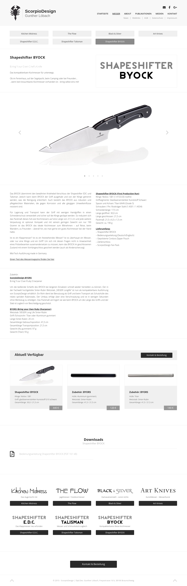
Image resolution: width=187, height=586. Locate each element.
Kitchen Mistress (29, 33)
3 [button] (93, 176)
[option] (93, 136)
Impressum (172, 18)
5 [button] (102, 176)
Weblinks (136, 18)
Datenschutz (157, 18)
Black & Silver (115, 33)
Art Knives (158, 33)
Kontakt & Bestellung (157, 355)
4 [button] (97, 176)
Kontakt (172, 13)
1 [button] (84, 176)
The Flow (72, 33)
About (127, 13)
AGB (146, 18)
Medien (159, 13)
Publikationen (143, 13)
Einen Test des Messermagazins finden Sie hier (32, 259)
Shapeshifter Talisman (72, 41)
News (125, 18)
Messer (116, 13)
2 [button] (89, 176)
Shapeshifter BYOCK (114, 41)
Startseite (102, 13)
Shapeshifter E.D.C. (29, 41)
